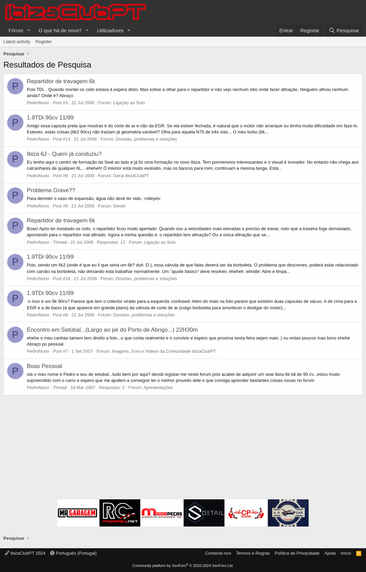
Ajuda (330, 553)
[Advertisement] (183, 448)
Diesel (119, 205)
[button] (28, 30)
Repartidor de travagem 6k (61, 81)
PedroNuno (38, 102)
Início (346, 553)
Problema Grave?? (51, 190)
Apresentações (158, 387)
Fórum (15, 30)
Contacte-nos (218, 553)
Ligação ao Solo (129, 102)
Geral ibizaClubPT (131, 175)
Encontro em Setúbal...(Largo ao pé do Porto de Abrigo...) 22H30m (112, 330)
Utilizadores (110, 30)
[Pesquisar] (344, 30)
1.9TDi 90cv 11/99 (50, 117)
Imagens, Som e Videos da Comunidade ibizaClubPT (164, 351)
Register (44, 41)
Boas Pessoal (44, 366)
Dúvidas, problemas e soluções (146, 139)
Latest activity (16, 41)
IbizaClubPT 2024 (25, 553)
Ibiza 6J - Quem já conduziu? (64, 154)
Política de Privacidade (297, 553)
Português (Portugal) (73, 553)
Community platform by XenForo (183, 566)
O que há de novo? (60, 30)
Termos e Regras (253, 553)
